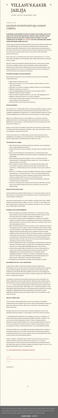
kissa (22, 359)
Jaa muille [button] (8, 357)
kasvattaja (11, 359)
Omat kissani (28, 15)
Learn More (26, 416)
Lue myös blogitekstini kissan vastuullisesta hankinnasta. (20, 350)
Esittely (20, 15)
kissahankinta (26, 359)
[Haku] (51, 4)
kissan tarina (32, 359)
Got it (35, 416)
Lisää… (35, 15)
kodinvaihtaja (47, 359)
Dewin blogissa (26, 39)
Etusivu (13, 15)
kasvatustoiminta (17, 359)
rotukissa (8, 361)
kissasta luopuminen (40, 359)
